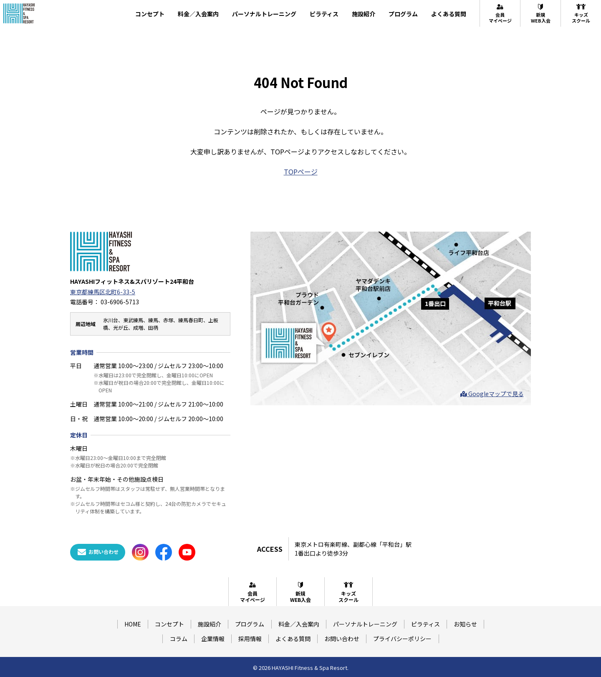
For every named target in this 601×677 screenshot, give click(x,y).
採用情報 (250, 638)
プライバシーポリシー (402, 638)
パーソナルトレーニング (264, 14)
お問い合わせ (341, 638)
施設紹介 (363, 14)
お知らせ (465, 624)
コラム (178, 638)
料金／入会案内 (198, 14)
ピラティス (324, 14)
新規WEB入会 (540, 13)
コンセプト (149, 14)
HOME (132, 624)
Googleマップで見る (492, 393)
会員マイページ (500, 13)
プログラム (403, 14)
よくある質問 (448, 14)
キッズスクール (581, 13)
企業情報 (213, 638)
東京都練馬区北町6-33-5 (102, 292)
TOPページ (301, 172)
